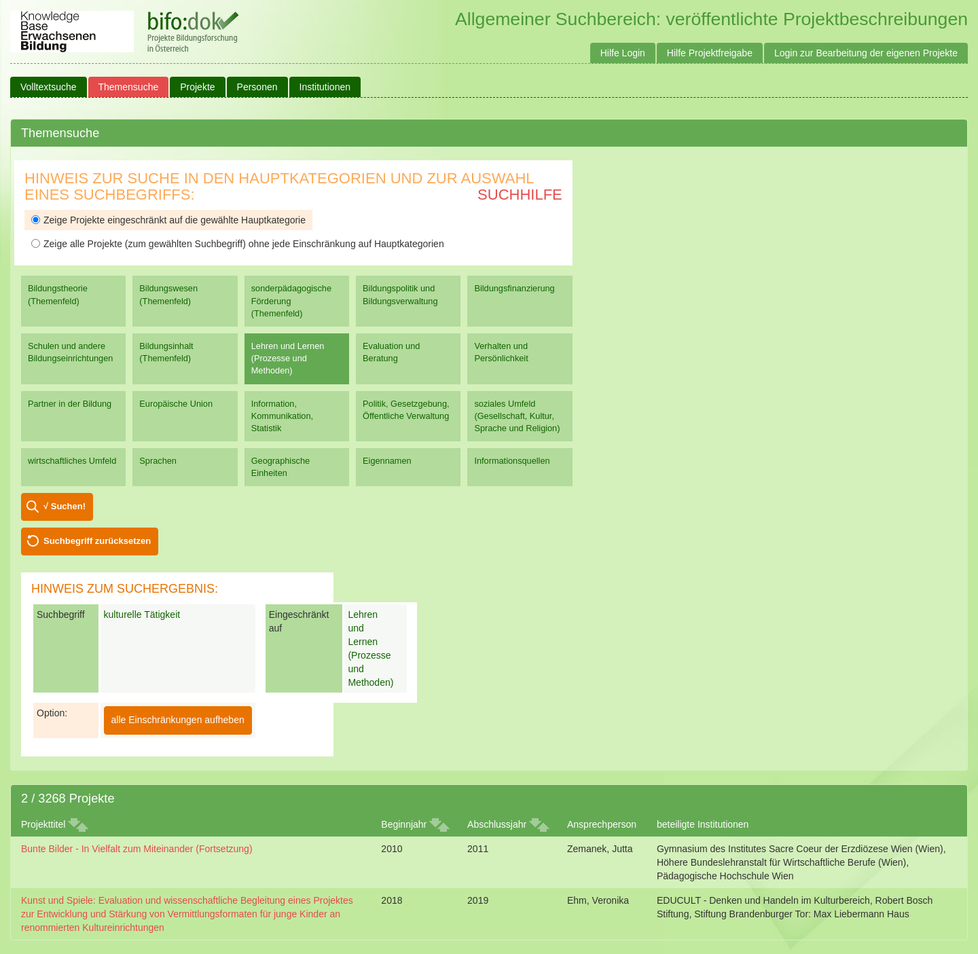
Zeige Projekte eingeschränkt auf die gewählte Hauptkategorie (168, 220)
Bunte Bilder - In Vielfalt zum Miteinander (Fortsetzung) (137, 848)
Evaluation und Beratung (391, 352)
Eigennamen (387, 461)
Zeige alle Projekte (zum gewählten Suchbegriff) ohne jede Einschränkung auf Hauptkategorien (237, 243)
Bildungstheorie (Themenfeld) (58, 294)
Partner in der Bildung (69, 404)
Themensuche (128, 86)
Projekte (197, 86)
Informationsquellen (511, 461)
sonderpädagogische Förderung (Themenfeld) (291, 300)
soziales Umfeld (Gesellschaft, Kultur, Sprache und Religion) (517, 416)
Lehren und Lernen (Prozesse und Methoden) (288, 358)
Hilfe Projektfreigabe (710, 53)
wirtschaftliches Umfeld (72, 461)
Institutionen (325, 86)
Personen (257, 86)
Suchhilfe (519, 194)
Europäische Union (176, 404)
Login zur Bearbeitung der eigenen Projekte (866, 53)
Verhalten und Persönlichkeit (501, 352)
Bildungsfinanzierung (514, 288)
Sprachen (158, 461)
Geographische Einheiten (280, 467)
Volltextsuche (48, 86)
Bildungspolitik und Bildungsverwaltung (400, 294)
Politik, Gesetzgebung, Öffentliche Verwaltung (406, 410)
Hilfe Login (622, 53)
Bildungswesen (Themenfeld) (168, 294)
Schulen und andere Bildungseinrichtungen (70, 352)
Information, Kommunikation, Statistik (282, 416)
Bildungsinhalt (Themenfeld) (166, 352)
